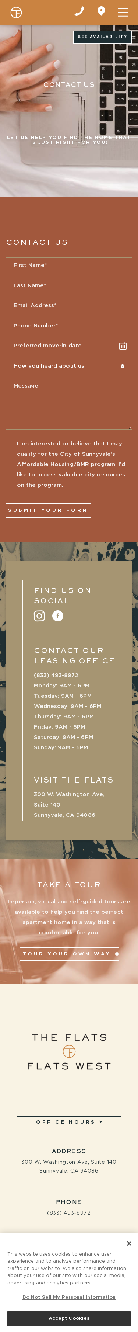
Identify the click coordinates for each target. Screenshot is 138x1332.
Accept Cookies (69, 1320)
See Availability (103, 37)
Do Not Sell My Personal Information (69, 1299)
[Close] (129, 1245)
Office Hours (69, 1122)
